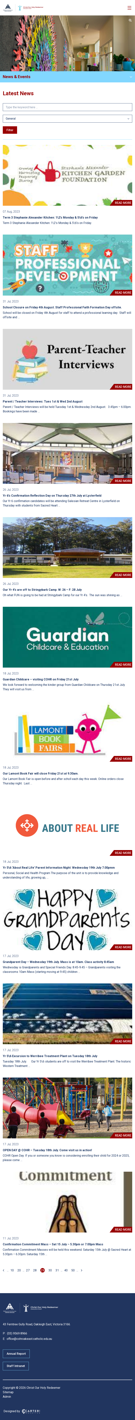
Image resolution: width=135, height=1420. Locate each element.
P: (4, 1333)
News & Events (16, 76)
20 (19, 1270)
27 (28, 1270)
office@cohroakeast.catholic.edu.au (29, 1339)
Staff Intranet (16, 1366)
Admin (7, 1396)
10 (12, 1270)
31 (57, 1270)
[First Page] (4, 1270)
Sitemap (8, 1392)
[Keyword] (67, 107)
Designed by (12, 1411)
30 (50, 1270)
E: (4, 1339)
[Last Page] (81, 1270)
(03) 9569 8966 (16, 1333)
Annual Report (16, 1353)
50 (73, 1270)
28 (35, 1270)
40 (66, 1270)
